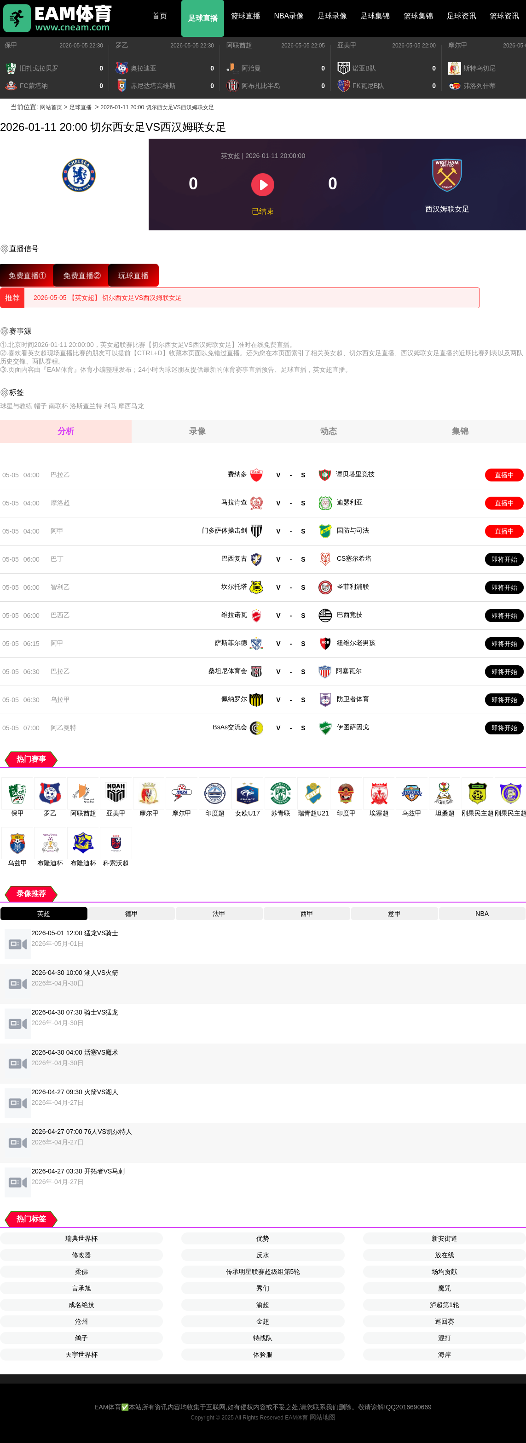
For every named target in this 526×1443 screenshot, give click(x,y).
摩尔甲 (458, 45)
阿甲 (57, 530)
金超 (262, 1321)
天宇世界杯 (81, 1354)
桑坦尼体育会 (227, 671)
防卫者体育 (353, 699)
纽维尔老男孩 (356, 642)
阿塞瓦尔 (349, 671)
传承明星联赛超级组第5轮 (263, 1271)
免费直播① (27, 275)
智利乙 (60, 587)
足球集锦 (375, 16)
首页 (159, 16)
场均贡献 (444, 1271)
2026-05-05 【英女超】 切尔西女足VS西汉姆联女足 (108, 297)
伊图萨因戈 (353, 727)
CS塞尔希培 (354, 558)
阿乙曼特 (63, 727)
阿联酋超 (239, 45)
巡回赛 (444, 1321)
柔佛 (81, 1271)
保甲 (11, 45)
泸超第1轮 (444, 1304)
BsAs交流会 (230, 727)
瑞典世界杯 (81, 1238)
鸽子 (81, 1338)
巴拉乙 (60, 474)
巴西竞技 (350, 614)
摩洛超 (60, 502)
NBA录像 (289, 16)
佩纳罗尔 (234, 699)
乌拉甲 (60, 699)
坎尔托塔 (234, 586)
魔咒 (444, 1288)
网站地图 (322, 1417)
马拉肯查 (234, 502)
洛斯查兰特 (86, 406)
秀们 (262, 1288)
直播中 (504, 475)
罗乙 (122, 45)
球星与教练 (16, 406)
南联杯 (58, 406)
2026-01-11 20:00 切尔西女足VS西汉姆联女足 (157, 107)
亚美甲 (347, 45)
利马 (110, 406)
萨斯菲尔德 (231, 642)
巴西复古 (234, 558)
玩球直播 (133, 275)
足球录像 (332, 16)
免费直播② (82, 275)
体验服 (262, 1354)
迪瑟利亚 (350, 502)
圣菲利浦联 (353, 586)
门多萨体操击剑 (224, 530)
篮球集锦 (418, 16)
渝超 (262, 1304)
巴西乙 (60, 615)
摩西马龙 (131, 406)
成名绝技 (81, 1304)
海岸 (444, 1354)
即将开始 (504, 559)
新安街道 (444, 1238)
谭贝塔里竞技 (355, 474)
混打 (444, 1338)
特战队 (262, 1338)
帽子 (40, 406)
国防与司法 (353, 530)
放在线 (444, 1255)
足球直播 (203, 18)
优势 (262, 1238)
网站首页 (51, 107)
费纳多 (237, 474)
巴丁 (57, 559)
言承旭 (81, 1288)
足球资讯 (461, 16)
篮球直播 (245, 16)
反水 (262, 1255)
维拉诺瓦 (234, 614)
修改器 (81, 1255)
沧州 (81, 1321)
